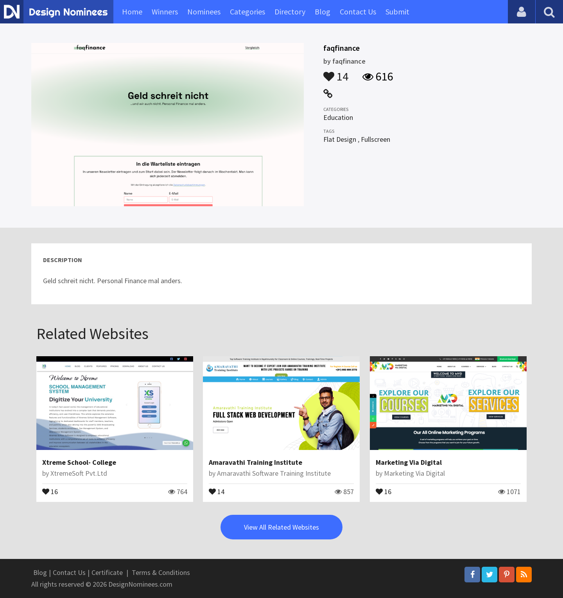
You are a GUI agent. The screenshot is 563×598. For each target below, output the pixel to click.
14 (335, 73)
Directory (289, 11)
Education (338, 117)
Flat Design (339, 139)
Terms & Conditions (161, 572)
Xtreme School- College (79, 462)
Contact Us (358, 11)
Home (132, 11)
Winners (165, 11)
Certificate (107, 572)
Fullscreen (375, 139)
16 (50, 491)
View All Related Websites (281, 527)
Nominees (204, 11)
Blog (322, 11)
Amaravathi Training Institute (255, 462)
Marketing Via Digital (409, 462)
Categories (247, 11)
